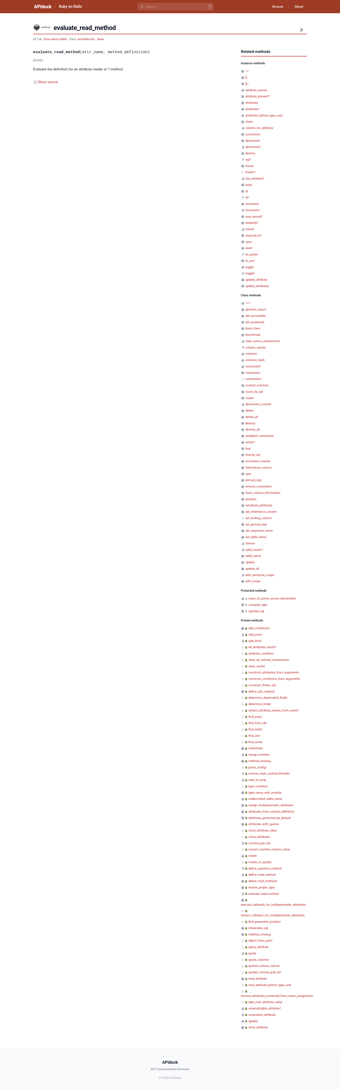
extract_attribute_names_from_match (273, 710)
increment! (252, 210)
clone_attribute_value (262, 830)
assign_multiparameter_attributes (270, 805)
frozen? (250, 172)
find (247, 448)
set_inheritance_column (261, 511)
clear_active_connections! (262, 341)
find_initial (255, 729)
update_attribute (256, 279)
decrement (252, 140)
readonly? (251, 222)
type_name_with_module (264, 792)
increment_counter (257, 461)
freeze (249, 166)
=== (247, 303)
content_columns (256, 385)
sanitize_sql (256, 611)
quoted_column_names (264, 966)
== (247, 71)
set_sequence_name (259, 530)
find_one (254, 735)
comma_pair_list (259, 843)
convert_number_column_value (269, 849)
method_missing (259, 761)
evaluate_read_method (263, 894)
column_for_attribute (259, 128)
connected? (253, 366)
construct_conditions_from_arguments (274, 679)
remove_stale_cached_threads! (268, 773)
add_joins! (255, 634)
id (246, 191)
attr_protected (254, 322)
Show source (48, 82)
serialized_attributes (258, 505)
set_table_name (255, 537)
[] (246, 77)
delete (249, 410)
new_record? (253, 216)
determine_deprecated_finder (267, 697)
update (250, 562)
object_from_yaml (260, 940)
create (249, 398)
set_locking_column (258, 518)
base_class (252, 328)
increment (252, 204)
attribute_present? (257, 96)
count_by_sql (254, 391)
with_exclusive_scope (259, 575)
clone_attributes (259, 837)
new (248, 474)
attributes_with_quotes (263, 824)
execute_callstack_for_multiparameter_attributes (273, 904)
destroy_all (252, 429)
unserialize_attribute (262, 1015)
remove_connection (258, 486)
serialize (250, 499)
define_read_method (262, 874)
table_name (253, 556)
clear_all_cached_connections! (268, 660)
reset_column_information (262, 493)
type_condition (258, 786)
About (298, 7)
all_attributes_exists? (262, 647)
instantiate (255, 748)
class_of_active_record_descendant (272, 598)
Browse (277, 7)
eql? (248, 159)
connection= (253, 379)
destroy (250, 153)
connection (252, 134)
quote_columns (258, 959)
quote (252, 953)
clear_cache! (256, 666)
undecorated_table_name (265, 799)
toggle (249, 267)
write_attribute (258, 1027)
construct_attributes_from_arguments (273, 672)
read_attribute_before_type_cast (269, 985)
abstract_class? (255, 309)
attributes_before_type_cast (263, 115)
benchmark (252, 334)
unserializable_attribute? (264, 1008)
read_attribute (257, 978)
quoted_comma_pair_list (264, 972)
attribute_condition (260, 653)
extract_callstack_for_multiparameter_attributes (273, 915)
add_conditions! (259, 628)
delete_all (251, 417)
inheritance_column (258, 467)
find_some (255, 742)
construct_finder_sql (262, 685)
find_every (255, 717)
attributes (251, 102)
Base (101, 39)
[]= (247, 84)
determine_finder (259, 704)
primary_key (253, 480)
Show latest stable (55, 39)
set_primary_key (256, 524)
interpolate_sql (258, 928)
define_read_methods (262, 881)
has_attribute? (254, 178)
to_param (251, 254)
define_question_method (264, 868)
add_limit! (254, 641)
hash (248, 185)
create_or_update (260, 862)
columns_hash (255, 360)
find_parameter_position (264, 921)
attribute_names (256, 90)
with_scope (252, 581)
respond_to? (253, 235)
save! (248, 248)
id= (247, 197)
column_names (255, 347)
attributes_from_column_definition (271, 811)
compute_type (257, 605)
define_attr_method (261, 691)
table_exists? (254, 549)
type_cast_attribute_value (265, 1002)
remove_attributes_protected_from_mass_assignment (277, 996)
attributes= (252, 109)
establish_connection (259, 436)
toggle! (250, 273)
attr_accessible (255, 316)
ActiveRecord (85, 39)
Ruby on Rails (70, 6)
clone (249, 121)
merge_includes (258, 754)
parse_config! (257, 767)
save (248, 242)
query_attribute (258, 947)
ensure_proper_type (261, 887)
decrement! (252, 147)
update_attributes (257, 286)
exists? (250, 442)
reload (249, 229)
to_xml (249, 261)
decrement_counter (258, 404)
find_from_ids (257, 723)
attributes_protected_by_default (269, 818)
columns (251, 353)
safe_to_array (257, 780)
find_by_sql (252, 455)
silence (250, 543)
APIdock (42, 6)
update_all (252, 568)
